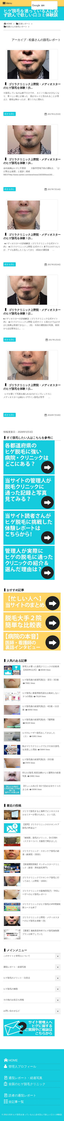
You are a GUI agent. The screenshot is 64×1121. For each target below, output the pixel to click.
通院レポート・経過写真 (14, 967)
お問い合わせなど (11, 1011)
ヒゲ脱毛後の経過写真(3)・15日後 (38, 759)
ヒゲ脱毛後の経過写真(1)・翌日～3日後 (40, 680)
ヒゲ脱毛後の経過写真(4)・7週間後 (38, 719)
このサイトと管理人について (16, 956)
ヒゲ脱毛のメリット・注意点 (16, 978)
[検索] (40, 5)
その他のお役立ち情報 (13, 1000)
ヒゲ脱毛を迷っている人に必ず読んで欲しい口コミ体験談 (30, 13)
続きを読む (9, 114)
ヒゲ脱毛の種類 (10, 989)
